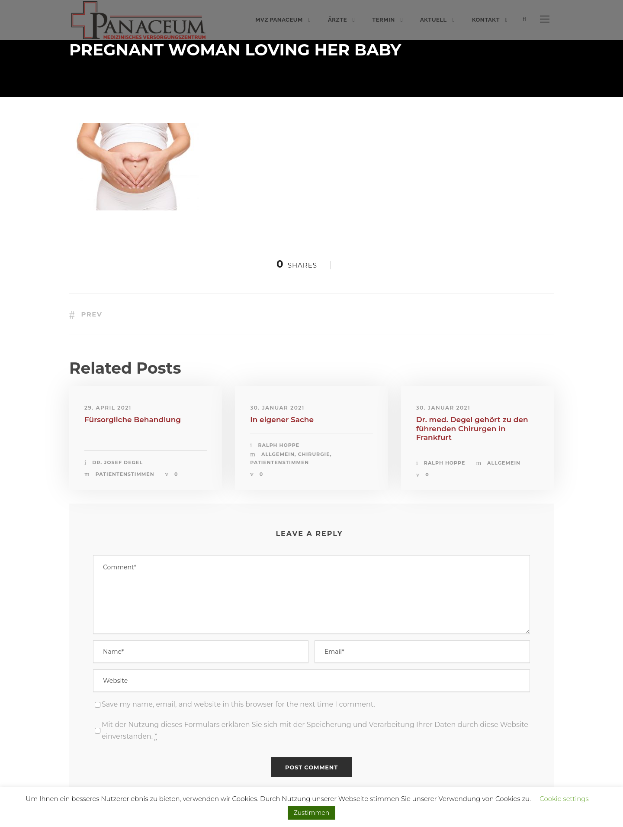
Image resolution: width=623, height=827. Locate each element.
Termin (383, 19)
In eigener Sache (282, 419)
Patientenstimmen (125, 474)
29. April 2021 (108, 407)
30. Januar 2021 (277, 407)
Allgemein (278, 454)
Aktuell (433, 19)
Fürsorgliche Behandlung (132, 419)
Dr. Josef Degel (117, 462)
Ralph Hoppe (279, 445)
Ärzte (337, 19)
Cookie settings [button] (564, 799)
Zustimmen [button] (311, 813)
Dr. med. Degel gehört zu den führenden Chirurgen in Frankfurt (472, 428)
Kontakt (486, 19)
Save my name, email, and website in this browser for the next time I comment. (238, 704)
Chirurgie (314, 454)
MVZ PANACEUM (279, 19)
